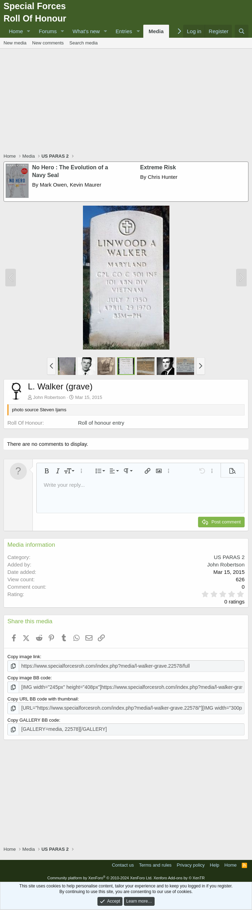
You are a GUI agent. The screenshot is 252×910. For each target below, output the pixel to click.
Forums (48, 31)
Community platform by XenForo (99, 876)
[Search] (241, 31)
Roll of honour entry (101, 423)
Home (16, 31)
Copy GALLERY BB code (33, 718)
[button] (29, 31)
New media (15, 43)
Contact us (123, 862)
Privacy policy (191, 862)
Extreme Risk (158, 167)
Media (156, 31)
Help (215, 862)
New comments (48, 43)
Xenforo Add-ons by (179, 876)
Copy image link (23, 656)
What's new (86, 31)
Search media (84, 43)
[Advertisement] (128, 101)
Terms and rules (155, 862)
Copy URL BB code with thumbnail (42, 697)
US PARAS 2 (229, 557)
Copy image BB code (28, 677)
